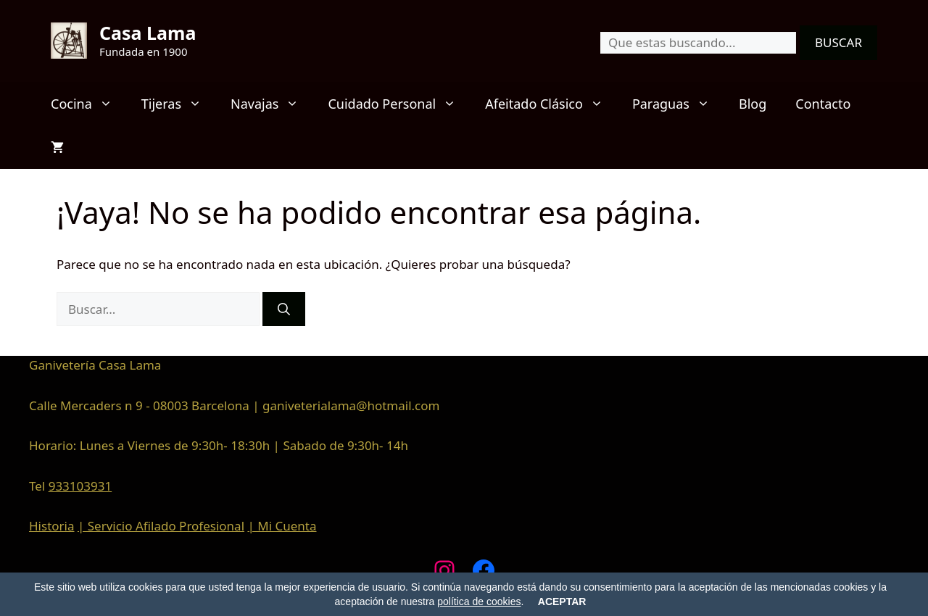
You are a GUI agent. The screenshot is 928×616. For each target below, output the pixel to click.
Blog (752, 103)
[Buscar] (283, 309)
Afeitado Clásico (551, 103)
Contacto (822, 103)
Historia (52, 525)
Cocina (89, 103)
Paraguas (678, 103)
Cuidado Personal (399, 103)
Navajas (272, 103)
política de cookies (479, 601)
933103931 (80, 486)
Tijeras (178, 103)
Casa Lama (147, 32)
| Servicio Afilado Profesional (161, 525)
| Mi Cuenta (281, 525)
